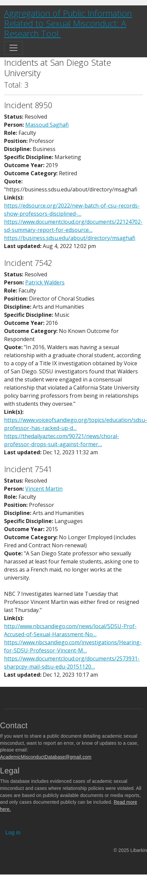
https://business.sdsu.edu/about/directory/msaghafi (69, 238)
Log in (13, 832)
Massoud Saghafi (47, 124)
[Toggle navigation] (13, 48)
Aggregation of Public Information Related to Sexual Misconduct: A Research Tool (68, 23)
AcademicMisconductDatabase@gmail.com (45, 757)
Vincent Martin (44, 488)
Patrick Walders (45, 282)
